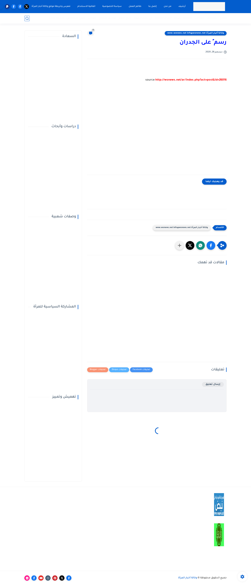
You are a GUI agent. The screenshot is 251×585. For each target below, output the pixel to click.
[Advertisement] (157, 131)
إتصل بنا (152, 6)
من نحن (167, 6)
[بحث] (27, 18)
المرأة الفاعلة (163, 18)
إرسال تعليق (213, 384)
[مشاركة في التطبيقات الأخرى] (179, 245)
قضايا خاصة (56, 18)
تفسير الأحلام (107, 18)
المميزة (187, 18)
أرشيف (182, 6)
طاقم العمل (135, 6)
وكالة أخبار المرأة (187, 578)
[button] (211, 245)
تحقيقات (212, 18)
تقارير (223, 18)
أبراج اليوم (125, 18)
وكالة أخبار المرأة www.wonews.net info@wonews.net (195, 33)
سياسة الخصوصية (112, 6)
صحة (177, 18)
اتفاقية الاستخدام (86, 6)
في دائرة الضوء (143, 18)
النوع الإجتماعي (75, 18)
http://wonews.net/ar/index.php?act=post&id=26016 (191, 80)
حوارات (199, 18)
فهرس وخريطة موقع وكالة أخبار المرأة (51, 6)
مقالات (92, 18)
